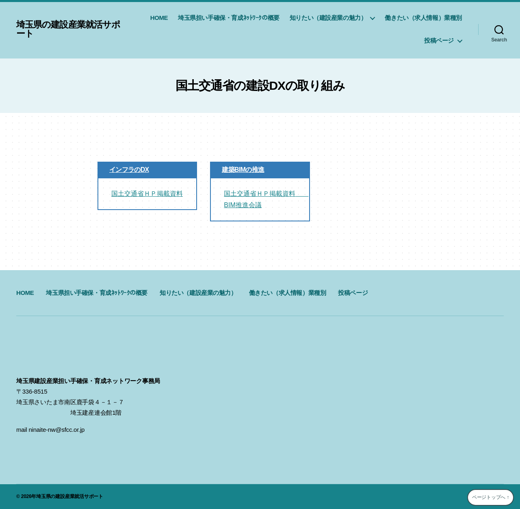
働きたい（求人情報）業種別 (423, 17)
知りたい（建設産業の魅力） (328, 17)
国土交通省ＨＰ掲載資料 (147, 193)
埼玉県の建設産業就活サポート (73, 29)
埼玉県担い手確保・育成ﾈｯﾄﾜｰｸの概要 (229, 17)
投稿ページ (439, 40)
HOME (159, 17)
